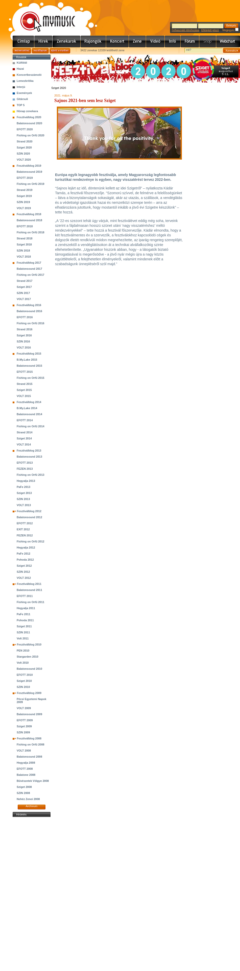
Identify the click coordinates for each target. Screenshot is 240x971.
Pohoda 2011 (25, 620)
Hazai (20, 68)
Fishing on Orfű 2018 (30, 232)
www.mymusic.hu (44, 16)
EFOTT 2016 (25, 317)
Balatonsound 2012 (29, 517)
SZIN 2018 (23, 250)
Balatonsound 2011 (29, 589)
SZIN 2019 (23, 202)
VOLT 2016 (24, 347)
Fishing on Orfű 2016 (30, 323)
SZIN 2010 (23, 686)
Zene (137, 41)
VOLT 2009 (24, 708)
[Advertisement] (31, 894)
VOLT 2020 (24, 159)
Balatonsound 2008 (29, 756)
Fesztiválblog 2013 (29, 450)
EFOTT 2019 (25, 177)
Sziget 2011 (24, 626)
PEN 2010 (23, 650)
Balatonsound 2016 (29, 311)
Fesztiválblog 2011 (29, 583)
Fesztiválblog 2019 (29, 165)
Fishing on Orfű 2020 (30, 135)
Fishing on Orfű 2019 (30, 183)
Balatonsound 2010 (29, 668)
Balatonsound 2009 (29, 714)
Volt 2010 (23, 662)
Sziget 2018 (24, 244)
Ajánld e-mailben (60, 50)
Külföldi (22, 62)
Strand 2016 (24, 329)
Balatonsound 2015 (29, 365)
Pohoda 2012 (25, 559)
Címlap (23, 41)
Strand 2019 (24, 189)
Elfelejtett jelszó (210, 30)
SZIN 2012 (23, 571)
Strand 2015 (24, 383)
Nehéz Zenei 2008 (28, 799)
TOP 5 (21, 105)
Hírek (43, 41)
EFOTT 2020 (25, 129)
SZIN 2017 (23, 292)
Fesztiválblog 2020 (29, 117)
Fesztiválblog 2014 (29, 402)
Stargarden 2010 (27, 656)
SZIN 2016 (23, 341)
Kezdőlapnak (40, 50)
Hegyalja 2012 (26, 547)
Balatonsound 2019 (29, 171)
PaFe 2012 (23, 553)
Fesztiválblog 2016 (29, 305)
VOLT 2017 (24, 299)
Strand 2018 (24, 238)
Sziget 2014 (24, 438)
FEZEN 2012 (25, 535)
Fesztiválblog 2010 (29, 644)
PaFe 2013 (23, 486)
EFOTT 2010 (25, 674)
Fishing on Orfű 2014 (30, 426)
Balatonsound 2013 (29, 456)
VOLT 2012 (24, 577)
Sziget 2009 (24, 726)
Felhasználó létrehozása (185, 30)
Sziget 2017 (24, 286)
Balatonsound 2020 (29, 123)
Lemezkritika (25, 80)
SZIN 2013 (23, 499)
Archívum (31, 806)
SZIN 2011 (23, 632)
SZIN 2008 (23, 792)
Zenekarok (67, 41)
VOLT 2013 (24, 505)
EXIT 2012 (23, 529)
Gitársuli (22, 99)
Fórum (190, 41)
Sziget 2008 (24, 786)
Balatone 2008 (26, 774)
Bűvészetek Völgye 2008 (33, 780)
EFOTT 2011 (25, 595)
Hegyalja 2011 (26, 608)
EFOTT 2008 (25, 768)
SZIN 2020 (23, 153)
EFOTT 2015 (25, 371)
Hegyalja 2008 (26, 762)
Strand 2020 (24, 141)
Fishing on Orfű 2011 (30, 602)
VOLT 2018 (24, 256)
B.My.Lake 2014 (27, 408)
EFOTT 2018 (25, 226)
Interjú (21, 86)
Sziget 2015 (24, 389)
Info (173, 41)
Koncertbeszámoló (29, 74)
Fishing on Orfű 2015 (30, 377)
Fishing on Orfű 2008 (30, 744)
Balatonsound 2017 (29, 268)
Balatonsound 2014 (29, 414)
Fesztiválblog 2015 (29, 353)
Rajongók (93, 41)
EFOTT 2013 (25, 462)
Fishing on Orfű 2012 (30, 541)
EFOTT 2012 (25, 523)
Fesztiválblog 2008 (29, 738)
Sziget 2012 (24, 565)
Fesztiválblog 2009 (29, 692)
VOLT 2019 (24, 208)
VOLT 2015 (24, 395)
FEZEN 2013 (25, 468)
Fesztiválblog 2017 (29, 262)
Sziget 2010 (24, 680)
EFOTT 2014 (25, 420)
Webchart (228, 41)
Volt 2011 (23, 638)
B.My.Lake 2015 (27, 359)
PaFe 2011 (23, 614)
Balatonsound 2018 (29, 220)
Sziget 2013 (24, 492)
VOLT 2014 (24, 444)
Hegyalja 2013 (26, 480)
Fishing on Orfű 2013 (30, 474)
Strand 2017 (24, 280)
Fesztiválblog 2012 (29, 511)
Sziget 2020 (24, 147)
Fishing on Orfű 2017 (30, 274)
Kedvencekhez (22, 50)
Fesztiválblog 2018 (29, 214)
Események (24, 92)
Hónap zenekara (27, 111)
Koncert (117, 41)
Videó (155, 41)
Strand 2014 (24, 432)
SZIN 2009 (23, 732)
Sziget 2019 (24, 195)
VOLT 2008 (24, 750)
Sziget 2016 (24, 335)
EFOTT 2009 (25, 720)
